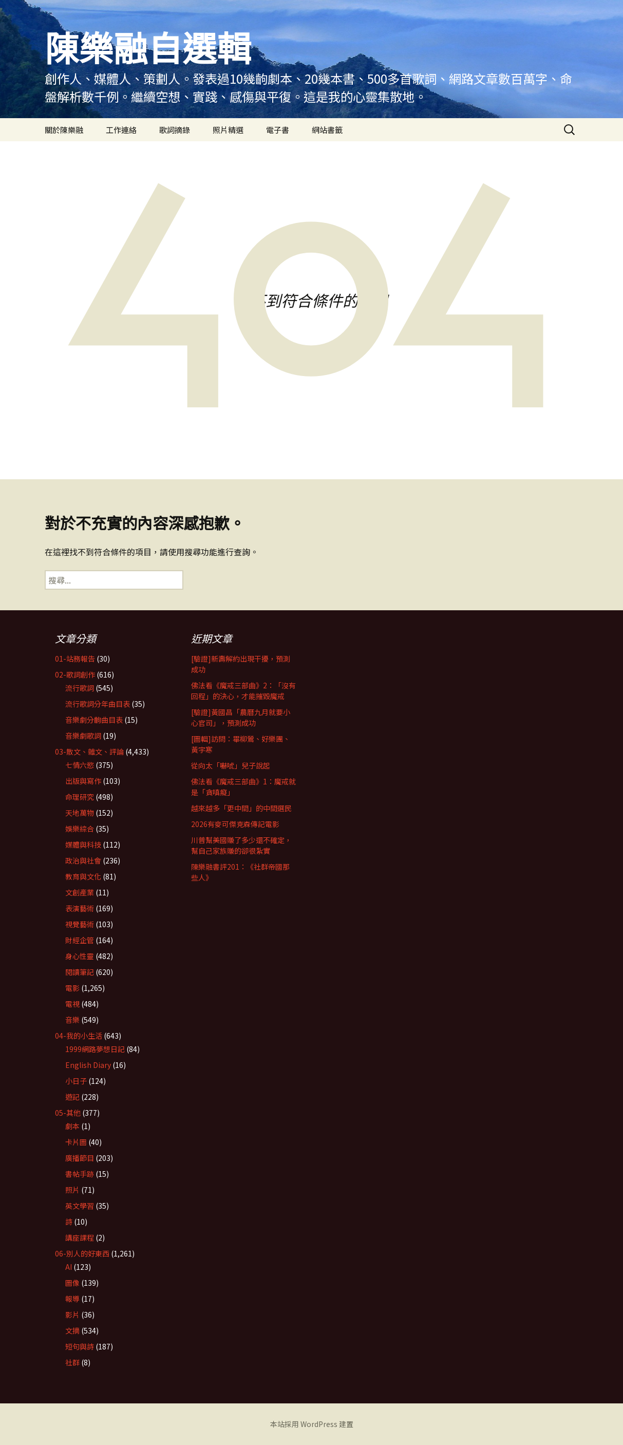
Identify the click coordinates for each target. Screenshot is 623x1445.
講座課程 (79, 1237)
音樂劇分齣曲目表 (94, 720)
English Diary (88, 1065)
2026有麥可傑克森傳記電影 (235, 824)
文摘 (72, 1330)
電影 (72, 988)
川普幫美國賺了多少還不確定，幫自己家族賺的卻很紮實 (241, 845)
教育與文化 (83, 876)
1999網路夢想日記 (95, 1049)
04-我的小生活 (78, 1035)
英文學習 (79, 1205)
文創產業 (79, 892)
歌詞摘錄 (174, 129)
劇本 (72, 1126)
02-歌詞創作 (75, 674)
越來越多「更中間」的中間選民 (241, 808)
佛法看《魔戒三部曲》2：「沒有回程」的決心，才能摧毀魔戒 (243, 690)
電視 (72, 1004)
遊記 (72, 1097)
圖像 (72, 1283)
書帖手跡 (79, 1174)
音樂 (72, 1020)
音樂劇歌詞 (83, 735)
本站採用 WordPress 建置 (311, 1424)
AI (68, 1267)
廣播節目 (79, 1158)
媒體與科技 (83, 844)
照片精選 (228, 129)
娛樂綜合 (79, 828)
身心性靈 (79, 956)
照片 (72, 1190)
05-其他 (68, 1113)
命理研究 (79, 797)
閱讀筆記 (79, 972)
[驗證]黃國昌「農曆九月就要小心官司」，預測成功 (240, 717)
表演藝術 (79, 908)
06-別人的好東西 (82, 1253)
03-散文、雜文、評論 (89, 751)
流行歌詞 (79, 688)
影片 (72, 1314)
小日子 (76, 1081)
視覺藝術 (79, 924)
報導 (72, 1298)
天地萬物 (79, 813)
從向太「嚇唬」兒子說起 (230, 765)
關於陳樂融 (64, 129)
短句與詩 (79, 1346)
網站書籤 (327, 129)
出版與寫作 (83, 781)
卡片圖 (76, 1142)
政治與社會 (83, 860)
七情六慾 (79, 765)
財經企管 (79, 940)
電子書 (277, 129)
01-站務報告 (75, 658)
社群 (72, 1362)
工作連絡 (121, 129)
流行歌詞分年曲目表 (97, 704)
